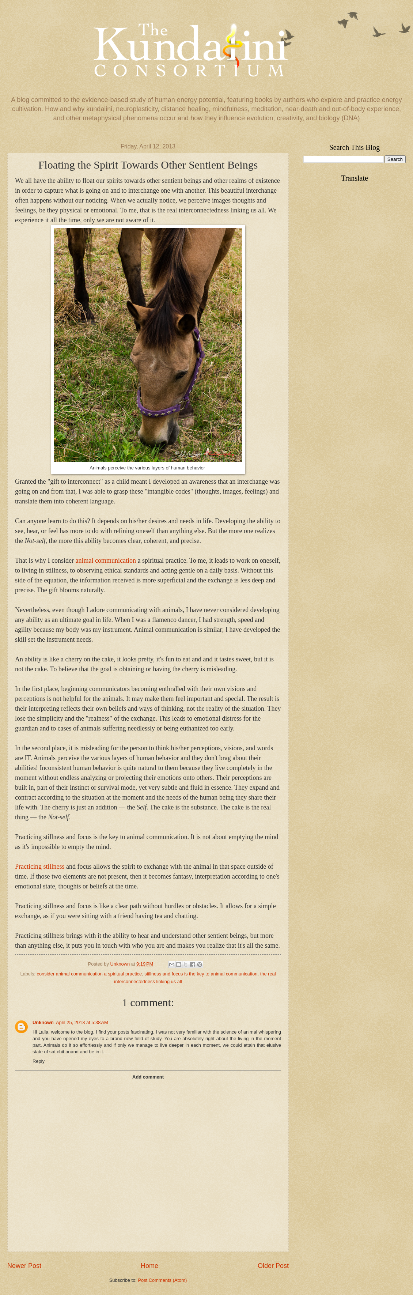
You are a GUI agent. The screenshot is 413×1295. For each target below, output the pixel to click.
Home (149, 1265)
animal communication (105, 560)
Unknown (43, 1022)
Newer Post (24, 1265)
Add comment (148, 1077)
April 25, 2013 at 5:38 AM (82, 1022)
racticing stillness (41, 866)
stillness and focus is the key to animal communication (200, 974)
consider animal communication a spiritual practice (89, 974)
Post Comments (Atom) (162, 1280)
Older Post (273, 1265)
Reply (39, 1061)
